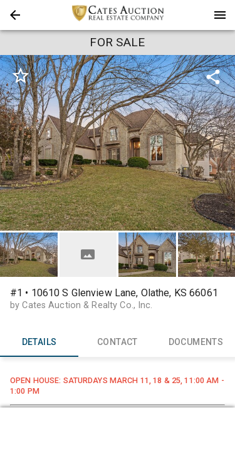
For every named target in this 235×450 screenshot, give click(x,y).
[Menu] (220, 15)
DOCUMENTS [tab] (196, 342)
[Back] (15, 15)
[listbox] (117, 143)
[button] (15, 15)
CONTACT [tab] (117, 342)
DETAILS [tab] (39, 342)
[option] (117, 143)
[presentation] (118, 15)
